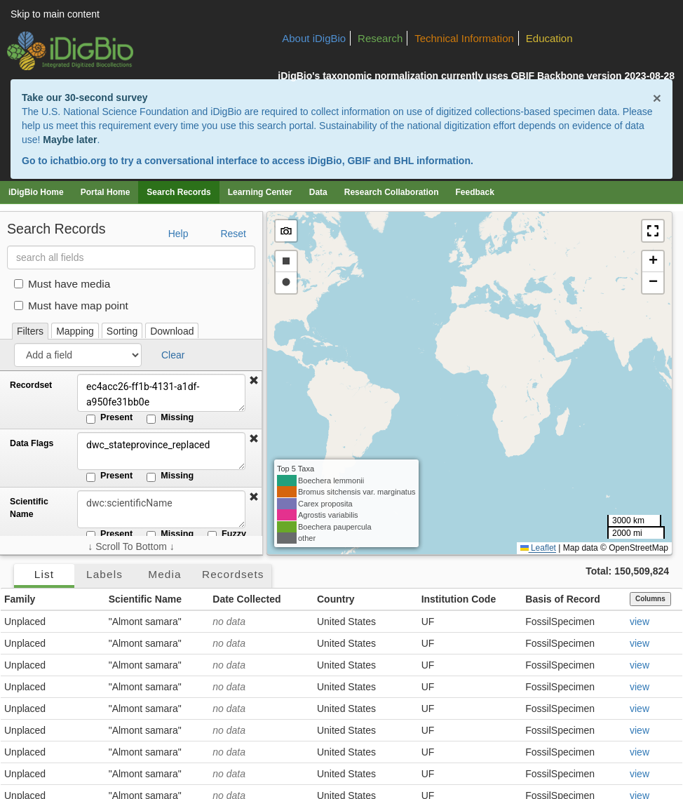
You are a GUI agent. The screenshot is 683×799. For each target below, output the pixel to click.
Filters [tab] (30, 331)
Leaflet (538, 548)
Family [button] (19, 599)
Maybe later (70, 139)
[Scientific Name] (161, 509)
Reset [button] (233, 233)
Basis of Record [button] (562, 599)
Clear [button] (172, 355)
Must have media (62, 284)
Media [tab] (164, 574)
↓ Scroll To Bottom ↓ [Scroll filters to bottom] (131, 546)
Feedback (474, 192)
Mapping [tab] (75, 331)
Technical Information (464, 38)
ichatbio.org (78, 160)
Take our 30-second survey (84, 97)
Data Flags (31, 443)
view (639, 621)
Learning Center (260, 192)
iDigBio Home (36, 192)
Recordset (31, 385)
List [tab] (44, 574)
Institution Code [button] (458, 599)
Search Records (178, 192)
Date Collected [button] (246, 599)
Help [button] (178, 233)
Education (549, 38)
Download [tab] (172, 331)
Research (380, 38)
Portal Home (105, 192)
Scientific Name (29, 508)
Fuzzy (227, 534)
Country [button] (336, 599)
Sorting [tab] (122, 331)
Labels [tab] (104, 574)
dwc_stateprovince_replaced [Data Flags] (161, 451)
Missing (170, 418)
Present (109, 418)
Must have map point (71, 305)
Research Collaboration (391, 192)
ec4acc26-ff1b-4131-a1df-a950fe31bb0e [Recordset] (161, 393)
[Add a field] (78, 355)
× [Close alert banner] (657, 97)
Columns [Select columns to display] (650, 599)
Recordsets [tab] (233, 574)
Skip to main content (55, 14)
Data (318, 192)
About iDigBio (314, 38)
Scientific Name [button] (145, 599)
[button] (254, 381)
